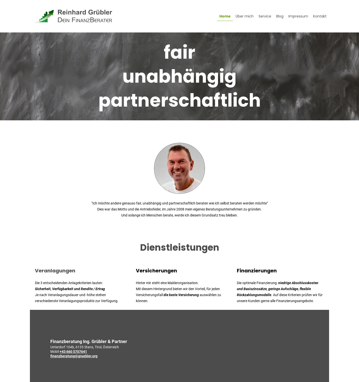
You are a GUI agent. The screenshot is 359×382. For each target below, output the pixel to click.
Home (225, 16)
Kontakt (320, 16)
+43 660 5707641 (73, 352)
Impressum (298, 16)
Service (265, 16)
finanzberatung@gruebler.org (73, 356)
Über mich (245, 16)
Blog (279, 16)
